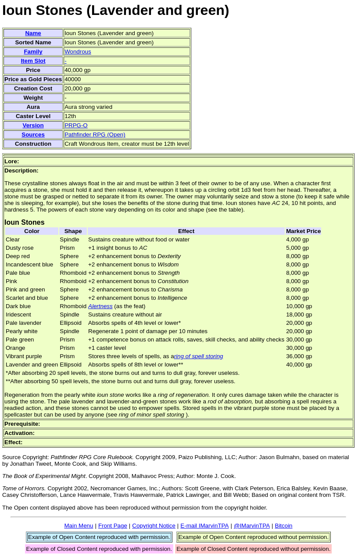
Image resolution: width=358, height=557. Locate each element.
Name (33, 33)
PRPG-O (76, 125)
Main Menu (78, 525)
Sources (33, 134)
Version (32, 125)
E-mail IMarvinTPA (204, 525)
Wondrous (77, 51)
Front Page (112, 525)
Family (33, 51)
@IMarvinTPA (252, 525)
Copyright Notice (153, 525)
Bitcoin (284, 525)
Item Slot (33, 60)
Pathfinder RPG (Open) (94, 134)
